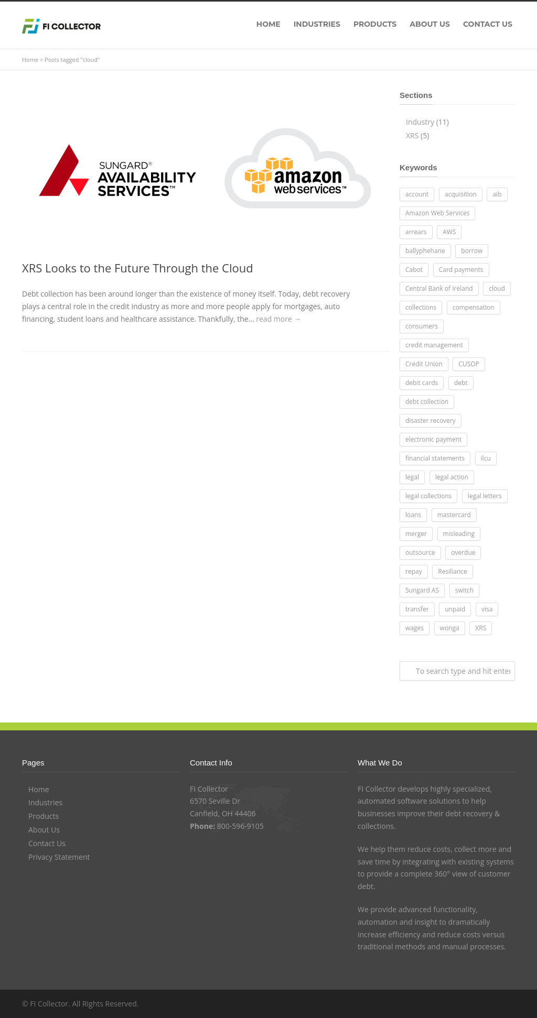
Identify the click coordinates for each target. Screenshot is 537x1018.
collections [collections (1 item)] (420, 307)
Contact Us (47, 843)
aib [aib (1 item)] (496, 194)
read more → (278, 319)
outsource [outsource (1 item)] (420, 552)
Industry (420, 122)
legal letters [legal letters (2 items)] (485, 495)
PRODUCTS (374, 24)
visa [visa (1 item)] (486, 609)
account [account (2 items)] (416, 194)
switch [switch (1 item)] (464, 590)
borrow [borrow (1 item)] (471, 250)
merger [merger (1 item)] (416, 533)
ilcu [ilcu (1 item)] (486, 458)
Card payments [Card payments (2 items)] (461, 269)
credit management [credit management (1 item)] (434, 345)
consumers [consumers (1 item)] (421, 326)
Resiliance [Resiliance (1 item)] (452, 571)
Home (30, 59)
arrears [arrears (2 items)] (416, 231)
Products (43, 816)
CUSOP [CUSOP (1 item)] (468, 363)
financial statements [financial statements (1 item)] (435, 458)
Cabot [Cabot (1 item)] (414, 269)
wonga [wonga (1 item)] (449, 627)
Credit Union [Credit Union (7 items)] (424, 363)
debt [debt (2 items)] (461, 382)
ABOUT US (430, 24)
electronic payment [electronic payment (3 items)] (433, 439)
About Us (44, 830)
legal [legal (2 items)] (412, 477)
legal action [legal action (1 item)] (451, 477)
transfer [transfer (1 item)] (417, 609)
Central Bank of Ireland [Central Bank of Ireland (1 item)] (439, 288)
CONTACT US (487, 24)
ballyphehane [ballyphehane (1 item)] (425, 250)
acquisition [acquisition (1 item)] (461, 194)
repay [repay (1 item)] (413, 571)
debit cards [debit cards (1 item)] (421, 382)
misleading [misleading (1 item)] (459, 533)
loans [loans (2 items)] (413, 514)
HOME (268, 24)
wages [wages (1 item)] (414, 627)
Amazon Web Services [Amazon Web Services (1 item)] (437, 213)
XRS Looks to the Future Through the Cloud (137, 268)
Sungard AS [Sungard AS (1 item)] (422, 590)
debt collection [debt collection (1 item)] (426, 401)
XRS (412, 135)
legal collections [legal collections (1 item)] (428, 495)
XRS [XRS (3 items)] (480, 627)
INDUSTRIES (317, 24)
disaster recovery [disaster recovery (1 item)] (430, 420)
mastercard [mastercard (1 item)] (454, 514)
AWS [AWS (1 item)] (449, 231)
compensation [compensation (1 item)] (474, 307)
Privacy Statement (59, 857)
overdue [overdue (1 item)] (463, 552)
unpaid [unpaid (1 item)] (455, 609)
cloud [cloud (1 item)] (497, 288)
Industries (45, 802)
